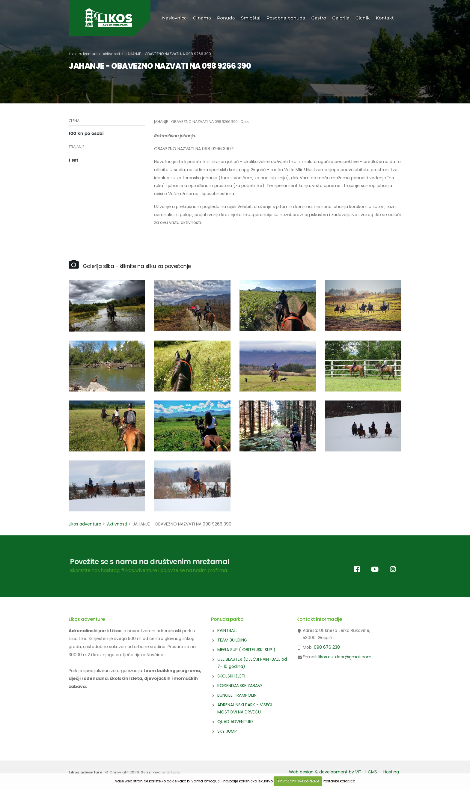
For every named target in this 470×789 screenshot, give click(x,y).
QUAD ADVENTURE (235, 722)
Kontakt (385, 18)
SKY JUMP (227, 731)
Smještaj (250, 18)
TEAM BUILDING (232, 640)
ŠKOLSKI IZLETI (231, 676)
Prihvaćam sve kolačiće (297, 781)
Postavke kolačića (339, 781)
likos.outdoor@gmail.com (344, 657)
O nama (202, 18)
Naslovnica (174, 18)
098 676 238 (327, 647)
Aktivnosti (111, 54)
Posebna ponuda (285, 18)
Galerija (340, 18)
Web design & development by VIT (325, 772)
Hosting (391, 772)
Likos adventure (83, 54)
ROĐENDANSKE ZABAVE (240, 686)
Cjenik (362, 18)
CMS (372, 772)
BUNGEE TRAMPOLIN (237, 695)
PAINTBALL (227, 630)
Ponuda (226, 18)
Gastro (318, 18)
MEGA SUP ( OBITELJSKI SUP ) (246, 650)
